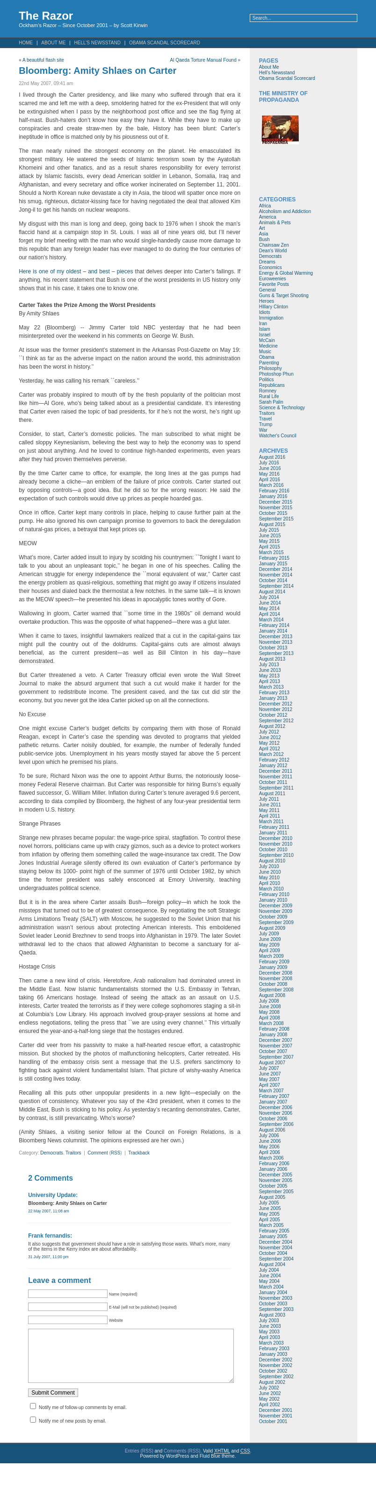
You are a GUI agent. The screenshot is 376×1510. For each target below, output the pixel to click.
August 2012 (272, 726)
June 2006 (270, 1141)
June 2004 (270, 1275)
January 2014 (273, 631)
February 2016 (274, 490)
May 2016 (269, 474)
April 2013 (269, 681)
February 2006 (274, 1163)
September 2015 (276, 518)
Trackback (139, 1152)
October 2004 (273, 1253)
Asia (263, 233)
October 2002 (273, 1371)
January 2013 (273, 698)
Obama (267, 357)
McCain (267, 340)
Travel (265, 418)
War (263, 430)
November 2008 (275, 978)
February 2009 (274, 961)
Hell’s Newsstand (97, 42)
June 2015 (270, 535)
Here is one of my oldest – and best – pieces (76, 271)
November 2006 (275, 1113)
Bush (264, 239)
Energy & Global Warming (286, 273)
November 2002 (275, 1365)
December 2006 (275, 1107)
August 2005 (272, 1197)
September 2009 (276, 922)
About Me (53, 42)
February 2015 (274, 558)
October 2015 (273, 513)
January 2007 (273, 1101)
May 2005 (269, 1214)
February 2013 (274, 692)
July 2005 (269, 1202)
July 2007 (269, 1068)
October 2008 (273, 984)
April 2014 (269, 614)
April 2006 (269, 1152)
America (267, 217)
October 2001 (273, 1421)
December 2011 (275, 771)
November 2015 (275, 507)
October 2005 (273, 1186)
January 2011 (273, 832)
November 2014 (275, 574)
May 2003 (269, 1331)
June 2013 (270, 670)
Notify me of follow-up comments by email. (83, 1416)
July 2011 (269, 799)
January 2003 (273, 1354)
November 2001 (275, 1415)
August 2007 (272, 1062)
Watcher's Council (277, 435)
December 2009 (275, 905)
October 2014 (273, 580)
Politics (266, 379)
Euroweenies (272, 278)
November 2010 (275, 844)
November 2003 (275, 1298)
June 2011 (270, 804)
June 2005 (270, 1208)
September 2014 (276, 586)
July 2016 (269, 462)
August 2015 (272, 524)
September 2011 (276, 788)
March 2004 (271, 1286)
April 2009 (269, 950)
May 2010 (269, 877)
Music (265, 351)
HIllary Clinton (273, 306)
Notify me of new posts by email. (72, 1430)
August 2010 (272, 860)
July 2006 (269, 1135)
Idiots (264, 312)
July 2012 (269, 731)
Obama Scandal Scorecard (164, 42)
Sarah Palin (271, 402)
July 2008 (269, 1001)
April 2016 (269, 479)
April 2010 (269, 883)
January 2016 (273, 496)
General (267, 289)
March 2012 (271, 754)
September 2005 (276, 1191)
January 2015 (273, 563)
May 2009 (269, 944)
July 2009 (269, 933)
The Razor (46, 15)
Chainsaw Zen (274, 245)
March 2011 (271, 821)
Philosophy (270, 368)
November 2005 (275, 1180)
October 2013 (273, 647)
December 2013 (275, 636)
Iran (263, 323)
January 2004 (273, 1292)
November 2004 (275, 1247)
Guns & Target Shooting (284, 295)
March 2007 (271, 1090)
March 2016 (271, 485)
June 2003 (270, 1326)
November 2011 (275, 776)
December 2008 (275, 973)
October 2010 (273, 849)
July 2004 (269, 1270)
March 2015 (271, 552)
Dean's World (273, 250)
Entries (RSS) (139, 1455)
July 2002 (269, 1387)
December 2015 (275, 502)
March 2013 (271, 687)
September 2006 (276, 1124)
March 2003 (271, 1343)
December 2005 (275, 1174)
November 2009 (275, 911)
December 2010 (275, 838)
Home (26, 42)
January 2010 (273, 900)
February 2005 (274, 1230)
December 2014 (275, 569)
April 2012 (269, 748)
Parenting (269, 362)
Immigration (271, 318)
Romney (267, 390)
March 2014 (271, 619)
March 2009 (271, 956)
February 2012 (274, 759)
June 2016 (270, 468)
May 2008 (269, 1012)
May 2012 (269, 743)
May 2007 (269, 1079)
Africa (265, 205)
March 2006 (271, 1158)
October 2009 (273, 916)
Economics (270, 267)
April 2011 (269, 816)
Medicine (268, 346)
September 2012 (276, 720)
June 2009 (270, 939)
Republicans (272, 385)
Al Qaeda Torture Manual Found (203, 60)
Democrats (51, 1152)
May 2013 (269, 675)
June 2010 (270, 872)
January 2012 (273, 765)
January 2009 (273, 967)
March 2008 (271, 1023)
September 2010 (276, 855)
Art (262, 228)
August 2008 (272, 995)
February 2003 (274, 1348)
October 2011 (273, 782)
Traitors (73, 1152)
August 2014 (272, 591)
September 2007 (276, 1057)
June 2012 (270, 737)
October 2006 (273, 1118)
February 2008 (274, 1029)
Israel (264, 334)
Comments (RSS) (182, 1455)
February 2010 (274, 894)
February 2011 (274, 827)
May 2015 (269, 541)
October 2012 (273, 715)
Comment (97, 1152)
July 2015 (269, 530)
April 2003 (269, 1337)
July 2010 (269, 866)
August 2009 (272, 928)
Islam (264, 329)
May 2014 (269, 608)
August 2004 (272, 1264)
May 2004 (269, 1281)
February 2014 (274, 625)
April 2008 (269, 1017)
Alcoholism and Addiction (285, 211)
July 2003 (269, 1320)
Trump (266, 424)
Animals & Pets (275, 222)
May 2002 (269, 1399)
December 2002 (275, 1359)
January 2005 (273, 1236)
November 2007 (275, 1045)
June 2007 (270, 1073)
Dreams (267, 261)
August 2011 (272, 793)
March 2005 (271, 1225)
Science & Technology (282, 407)
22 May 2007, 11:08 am (48, 1211)
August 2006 (272, 1129)
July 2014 (269, 597)
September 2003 (276, 1309)
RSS (116, 1152)
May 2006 (269, 1146)
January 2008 (273, 1034)
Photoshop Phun (276, 374)
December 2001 (275, 1410)
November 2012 (275, 709)
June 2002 (270, 1393)
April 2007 (269, 1085)
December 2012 (275, 703)
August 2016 (272, 457)
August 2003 (272, 1315)
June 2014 (270, 602)
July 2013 (269, 664)
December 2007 (275, 1040)
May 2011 (269, 810)
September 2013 (276, 653)
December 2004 (275, 1242)
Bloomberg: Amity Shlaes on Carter (97, 70)
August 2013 (272, 659)
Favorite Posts (274, 284)
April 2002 (269, 1404)
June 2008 (270, 1006)
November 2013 (275, 642)
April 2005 (269, 1219)
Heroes (266, 301)
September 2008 (276, 989)
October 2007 (273, 1051)
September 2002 (276, 1376)
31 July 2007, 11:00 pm (48, 1256)
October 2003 (273, 1303)
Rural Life (269, 396)
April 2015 (269, 546)
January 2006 (273, 1169)
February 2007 (274, 1096)
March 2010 (271, 888)
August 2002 (272, 1382)
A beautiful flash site (43, 60)
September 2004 (276, 1258)
